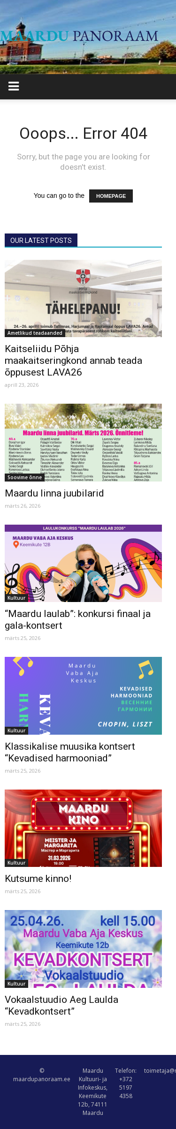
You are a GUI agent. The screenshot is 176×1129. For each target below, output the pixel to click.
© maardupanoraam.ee (41, 1075)
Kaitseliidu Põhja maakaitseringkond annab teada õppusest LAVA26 (73, 360)
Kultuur (16, 598)
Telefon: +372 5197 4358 (126, 1083)
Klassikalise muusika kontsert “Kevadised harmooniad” (70, 752)
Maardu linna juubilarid (54, 493)
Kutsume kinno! (38, 878)
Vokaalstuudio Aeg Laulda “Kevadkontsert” (61, 1005)
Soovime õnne (25, 477)
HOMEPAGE (111, 196)
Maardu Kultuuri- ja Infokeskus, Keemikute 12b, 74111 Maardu (92, 1092)
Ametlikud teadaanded (35, 333)
